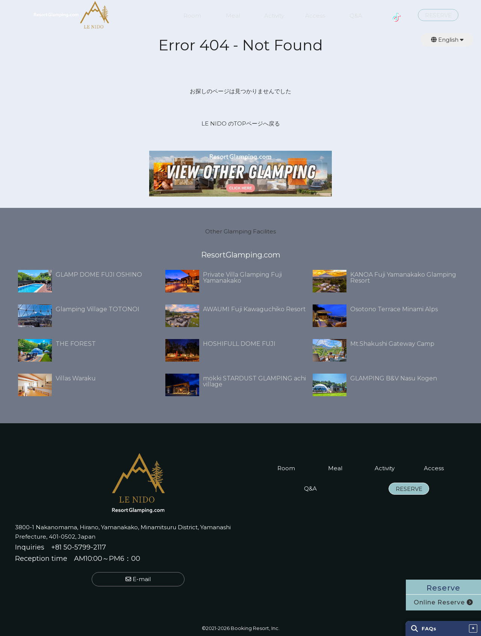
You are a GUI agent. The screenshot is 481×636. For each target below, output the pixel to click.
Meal (233, 16)
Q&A (355, 16)
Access (315, 16)
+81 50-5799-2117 (78, 547)
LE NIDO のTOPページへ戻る (240, 123)
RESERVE (438, 15)
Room (192, 16)
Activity (274, 16)
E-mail (138, 579)
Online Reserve (443, 602)
